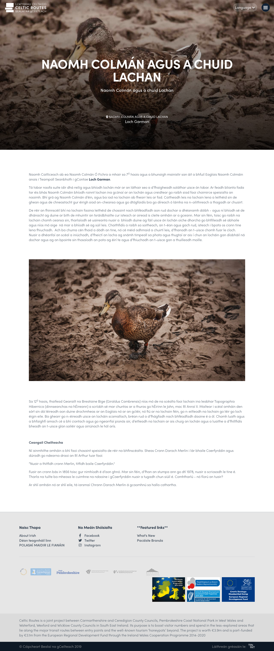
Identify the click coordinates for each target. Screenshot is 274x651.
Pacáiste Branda (150, 540)
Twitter (86, 540)
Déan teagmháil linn (35, 540)
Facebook (89, 535)
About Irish (27, 535)
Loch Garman (99, 179)
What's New (146, 535)
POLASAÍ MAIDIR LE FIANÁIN (42, 545)
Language (245, 7)
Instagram (89, 545)
